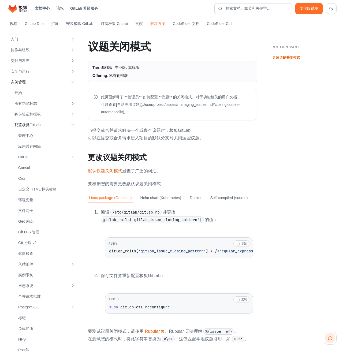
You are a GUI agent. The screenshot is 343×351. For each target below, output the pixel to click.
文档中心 (42, 8)
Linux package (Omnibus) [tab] (110, 197)
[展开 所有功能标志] (73, 103)
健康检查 (25, 253)
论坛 (60, 8)
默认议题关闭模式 (105, 170)
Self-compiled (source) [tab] (229, 197)
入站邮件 (25, 264)
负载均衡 (25, 328)
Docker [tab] (196, 197)
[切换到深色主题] (331, 8)
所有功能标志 (25, 103)
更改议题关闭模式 (286, 57)
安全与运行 (20, 71)
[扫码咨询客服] (330, 338)
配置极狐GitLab (27, 125)
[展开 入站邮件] (73, 264)
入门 (14, 39)
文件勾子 (25, 210)
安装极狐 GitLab (79, 23)
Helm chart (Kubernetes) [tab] (160, 197)
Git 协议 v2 (27, 243)
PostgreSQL (28, 307)
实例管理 (18, 82)
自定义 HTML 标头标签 (37, 189)
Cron (22, 178)
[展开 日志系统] (73, 285)
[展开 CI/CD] (73, 157)
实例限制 (25, 275)
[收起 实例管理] (73, 82)
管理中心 (25, 135)
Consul (24, 168)
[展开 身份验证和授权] (73, 114)
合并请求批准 (29, 296)
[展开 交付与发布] (73, 60)
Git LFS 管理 (28, 232)
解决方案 (157, 23)
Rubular (155, 331)
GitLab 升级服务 (84, 8)
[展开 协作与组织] (73, 50)
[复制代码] (241, 243)
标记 (22, 318)
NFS (22, 339)
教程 (13, 23)
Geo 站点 (26, 221)
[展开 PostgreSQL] (73, 307)
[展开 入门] (73, 39)
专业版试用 (309, 8)
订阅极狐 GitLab (114, 23)
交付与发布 (20, 60)
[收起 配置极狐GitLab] (73, 125)
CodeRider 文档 (186, 23)
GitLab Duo (34, 23)
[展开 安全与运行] (73, 71)
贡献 (139, 23)
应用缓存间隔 (29, 146)
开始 (18, 93)
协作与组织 (20, 50)
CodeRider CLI (219, 23)
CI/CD (23, 157)
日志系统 (25, 285)
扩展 (55, 23)
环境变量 (25, 200)
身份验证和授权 (27, 114)
